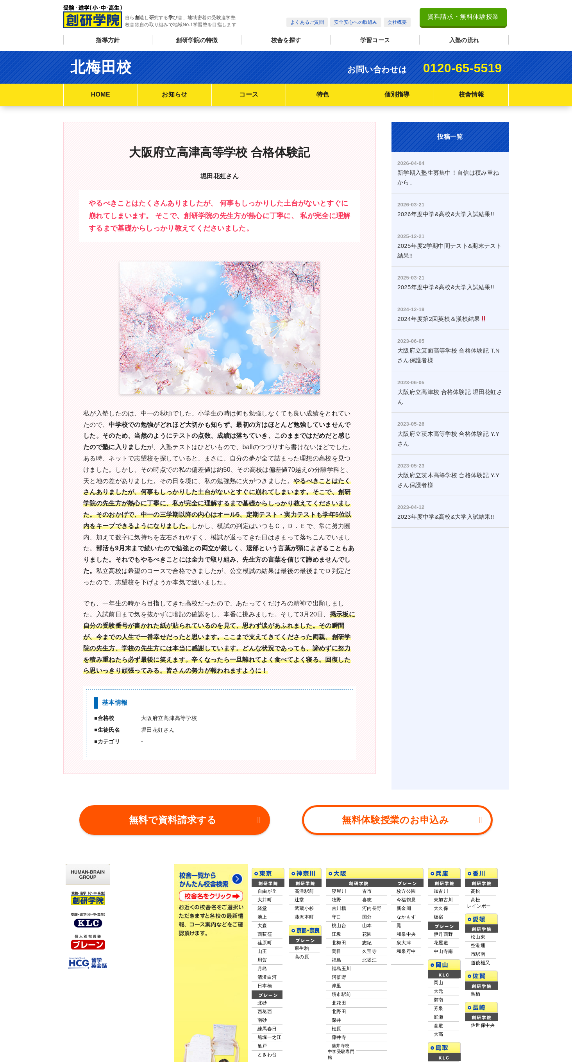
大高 (438, 1005)
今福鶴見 (406, 871)
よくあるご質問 (307, 22)
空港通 (478, 916)
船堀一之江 (269, 1008)
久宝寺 (369, 922)
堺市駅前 (341, 965)
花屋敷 (441, 914)
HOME (100, 94)
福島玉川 (341, 939)
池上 (262, 888)
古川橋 (339, 879)
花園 (367, 905)
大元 (438, 962)
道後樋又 (480, 934)
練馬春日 (267, 1000)
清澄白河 (267, 948)
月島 (262, 939)
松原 (336, 1000)
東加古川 (443, 871)
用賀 (262, 931)
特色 (322, 94)
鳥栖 (476, 965)
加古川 (441, 862)
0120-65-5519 (462, 68)
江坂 (336, 905)
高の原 (302, 928)
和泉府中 (406, 922)
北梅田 (339, 914)
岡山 (438, 953)
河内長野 (371, 879)
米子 (438, 1036)
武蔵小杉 (304, 879)
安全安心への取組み (355, 22)
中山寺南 (443, 922)
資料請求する (195, 791)
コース (248, 94)
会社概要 (397, 22)
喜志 (367, 871)
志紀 (367, 914)
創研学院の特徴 (197, 40)
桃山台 (339, 896)
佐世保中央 (483, 996)
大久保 (441, 879)
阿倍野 (339, 948)
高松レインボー (479, 874)
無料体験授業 (412, 791)
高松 (476, 862)
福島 (336, 931)
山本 (367, 896)
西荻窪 (264, 905)
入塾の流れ (464, 40)
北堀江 (369, 931)
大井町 (264, 871)
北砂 (262, 974)
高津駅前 (304, 862)
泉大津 (404, 914)
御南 (438, 971)
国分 (367, 888)
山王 (262, 922)
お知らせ (174, 94)
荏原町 (264, 914)
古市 (367, 862)
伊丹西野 (443, 905)
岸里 (336, 957)
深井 (336, 991)
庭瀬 (438, 988)
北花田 (339, 974)
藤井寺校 (341, 1022)
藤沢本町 (304, 888)
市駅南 (478, 925)
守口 (336, 888)
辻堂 (299, 871)
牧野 (336, 871)
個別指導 (397, 94)
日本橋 (264, 957)
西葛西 (264, 982)
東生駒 (302, 919)
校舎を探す (286, 40)
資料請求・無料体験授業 (463, 16)
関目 (336, 922)
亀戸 (262, 1017)
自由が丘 (267, 862)
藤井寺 (339, 1008)
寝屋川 (339, 862)
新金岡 (404, 879)
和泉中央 (406, 905)
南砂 (262, 991)
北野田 (339, 982)
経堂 (262, 879)
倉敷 (438, 996)
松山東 (478, 908)
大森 (262, 896)
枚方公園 (406, 862)
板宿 (438, 888)
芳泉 (438, 979)
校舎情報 (471, 94)
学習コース (375, 40)
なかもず (406, 888)
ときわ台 (267, 1025)
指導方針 (108, 40)
